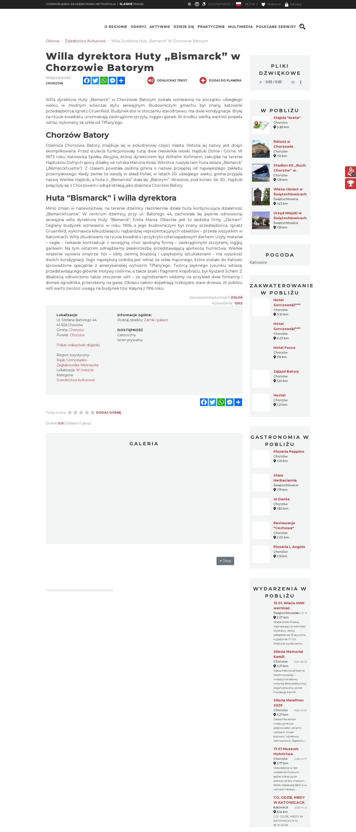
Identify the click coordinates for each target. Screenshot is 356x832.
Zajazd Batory (286, 371)
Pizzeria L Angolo (289, 547)
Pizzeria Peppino (288, 451)
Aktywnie (160, 27)
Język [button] (250, 4)
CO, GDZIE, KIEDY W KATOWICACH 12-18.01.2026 (289, 802)
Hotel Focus (284, 347)
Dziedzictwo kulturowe (76, 380)
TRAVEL (131, 4)
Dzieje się (184, 27)
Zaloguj (293, 4)
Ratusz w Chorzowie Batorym (283, 146)
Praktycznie (211, 27)
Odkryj (138, 27)
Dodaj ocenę (108, 412)
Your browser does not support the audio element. (280, 82)
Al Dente (281, 499)
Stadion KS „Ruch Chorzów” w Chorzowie (289, 170)
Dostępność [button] (219, 4)
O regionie (115, 27)
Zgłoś (236, 297)
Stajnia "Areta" (286, 118)
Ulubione (271, 4)
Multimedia (240, 27)
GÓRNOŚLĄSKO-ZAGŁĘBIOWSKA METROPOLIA (81, 4)
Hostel (279, 395)
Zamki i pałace (156, 320)
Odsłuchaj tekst (167, 80)
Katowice (258, 262)
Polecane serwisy (276, 27)
